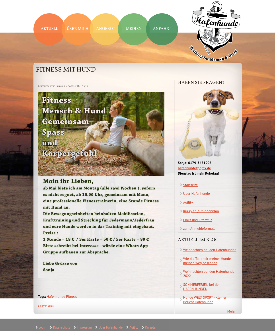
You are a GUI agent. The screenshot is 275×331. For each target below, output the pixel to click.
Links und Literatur (197, 220)
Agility (188, 202)
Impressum (84, 327)
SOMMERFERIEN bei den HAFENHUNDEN (201, 286)
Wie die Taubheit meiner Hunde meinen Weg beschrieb (207, 260)
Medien (134, 29)
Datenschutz (61, 327)
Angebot (105, 29)
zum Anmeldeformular (200, 228)
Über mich (77, 29)
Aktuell (49, 29)
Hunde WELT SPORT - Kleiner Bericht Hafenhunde (204, 299)
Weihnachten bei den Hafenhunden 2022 (209, 273)
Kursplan (151, 327)
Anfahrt (162, 29)
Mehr (231, 311)
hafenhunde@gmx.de (194, 168)
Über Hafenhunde (196, 193)
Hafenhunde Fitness (62, 296)
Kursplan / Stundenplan (201, 211)
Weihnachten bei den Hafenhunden (209, 249)
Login (42, 327)
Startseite (190, 185)
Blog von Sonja (46, 305)
